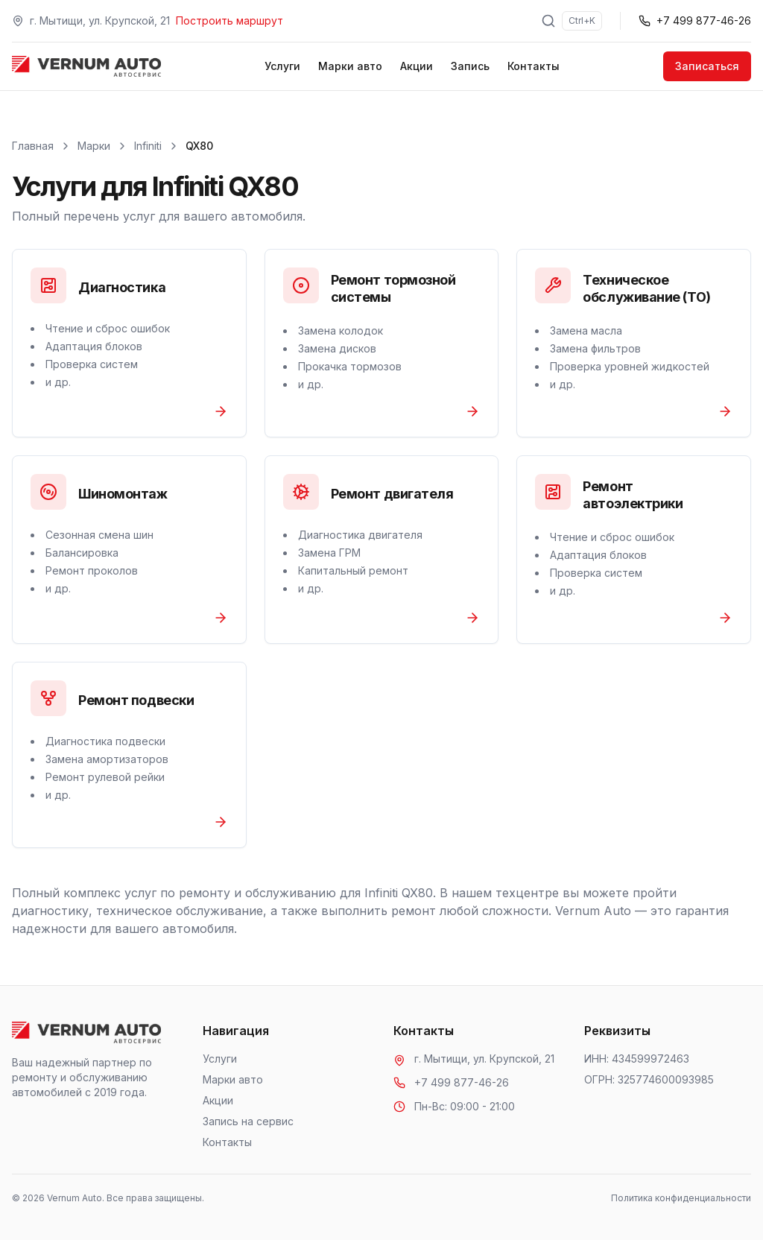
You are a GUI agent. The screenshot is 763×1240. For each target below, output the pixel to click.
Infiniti (148, 145)
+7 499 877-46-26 (461, 1082)
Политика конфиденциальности (681, 1197)
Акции (416, 66)
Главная (33, 145)
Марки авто (350, 66)
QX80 (199, 145)
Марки (93, 145)
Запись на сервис (248, 1121)
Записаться (707, 66)
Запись (470, 66)
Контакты (533, 66)
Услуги (282, 66)
